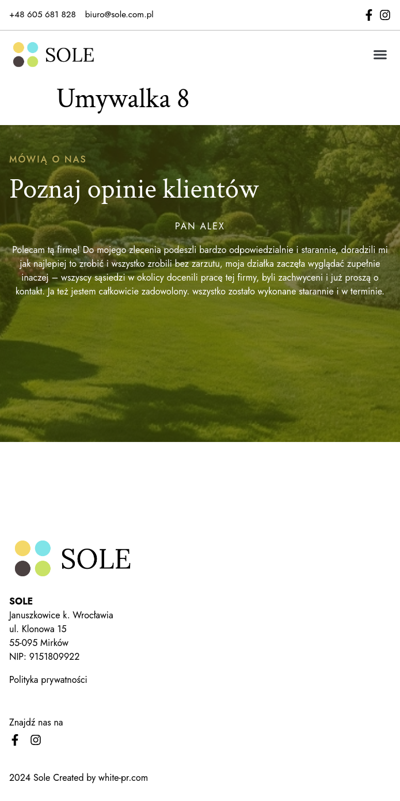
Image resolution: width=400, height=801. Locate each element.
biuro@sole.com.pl (119, 14)
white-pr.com (123, 777)
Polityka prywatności (48, 679)
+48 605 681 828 (42, 14)
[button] (380, 54)
